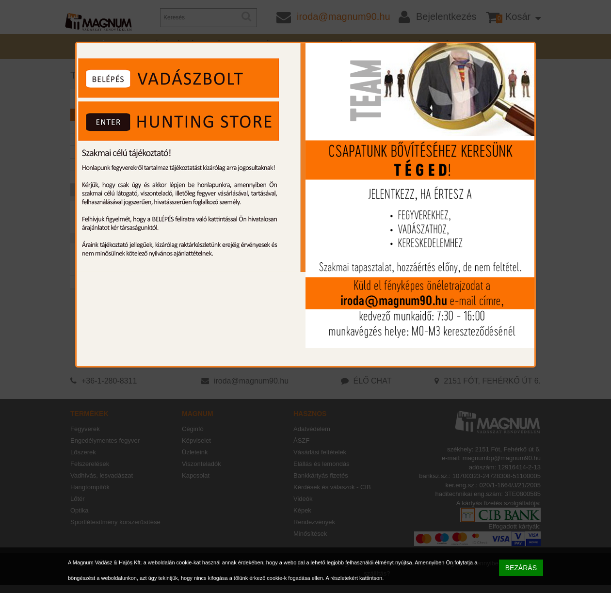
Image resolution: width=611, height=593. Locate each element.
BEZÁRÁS (521, 568)
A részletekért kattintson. (354, 578)
